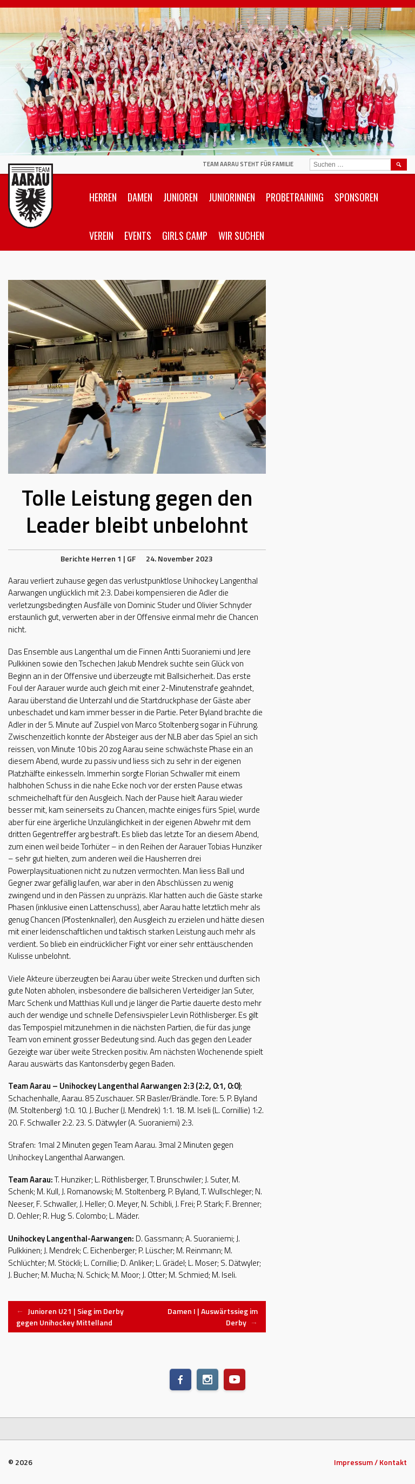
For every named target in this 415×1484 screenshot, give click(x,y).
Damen (140, 197)
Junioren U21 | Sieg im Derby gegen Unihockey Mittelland (70, 1316)
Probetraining (295, 197)
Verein (101, 235)
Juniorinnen (232, 197)
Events (137, 235)
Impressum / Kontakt (370, 1462)
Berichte (75, 558)
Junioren (180, 197)
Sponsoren (356, 197)
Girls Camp (185, 235)
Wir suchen (241, 235)
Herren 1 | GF (113, 558)
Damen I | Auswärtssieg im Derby (213, 1316)
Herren (103, 197)
